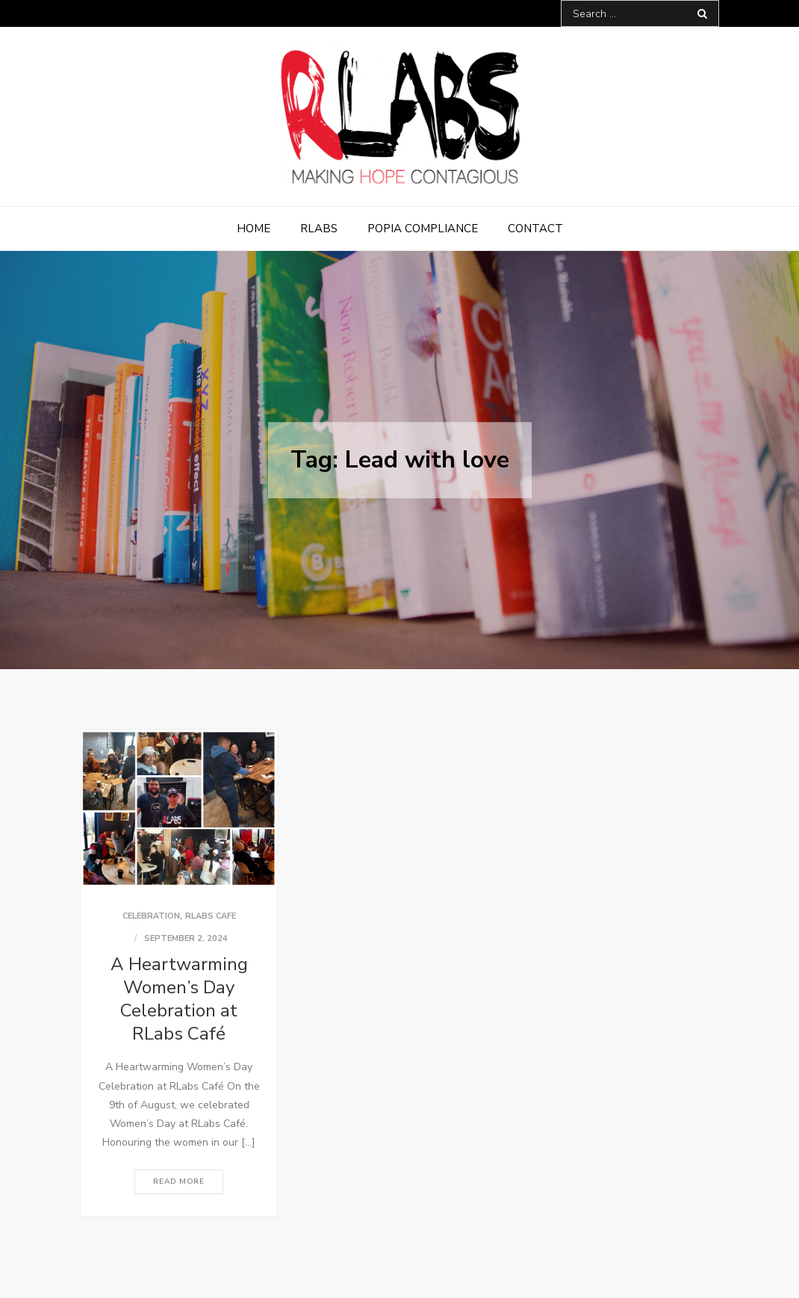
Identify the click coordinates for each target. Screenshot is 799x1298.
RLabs (319, 228)
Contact (535, 228)
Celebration (151, 916)
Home (253, 228)
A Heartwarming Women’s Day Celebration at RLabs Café (179, 999)
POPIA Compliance (422, 228)
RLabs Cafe (210, 916)
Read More (179, 1181)
